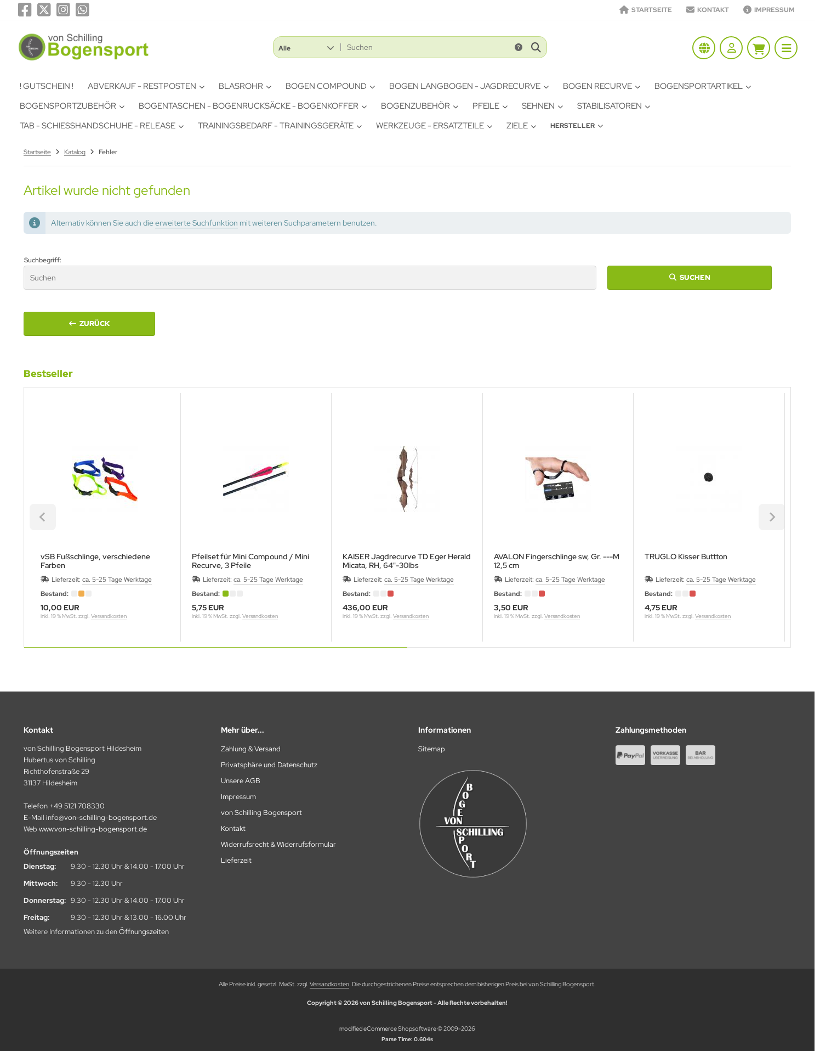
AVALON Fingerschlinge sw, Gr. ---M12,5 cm (556, 561)
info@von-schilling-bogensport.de (101, 817)
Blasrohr (245, 86)
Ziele (521, 125)
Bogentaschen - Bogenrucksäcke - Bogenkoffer (253, 105)
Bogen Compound (330, 86)
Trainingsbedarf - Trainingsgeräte (280, 125)
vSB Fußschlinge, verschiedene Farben (95, 561)
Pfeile (490, 105)
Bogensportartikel (702, 86)
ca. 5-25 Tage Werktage (117, 579)
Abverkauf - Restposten (146, 86)
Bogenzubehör (419, 105)
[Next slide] (772, 517)
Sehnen (542, 105)
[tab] (215, 655)
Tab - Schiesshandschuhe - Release (102, 125)
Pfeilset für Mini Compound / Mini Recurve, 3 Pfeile (250, 561)
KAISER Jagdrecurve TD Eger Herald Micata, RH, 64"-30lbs (407, 561)
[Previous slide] (43, 517)
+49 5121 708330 (77, 806)
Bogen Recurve (601, 86)
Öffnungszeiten (144, 931)
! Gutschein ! (46, 86)
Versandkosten (109, 616)
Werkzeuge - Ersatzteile (434, 125)
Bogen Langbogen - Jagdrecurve (469, 86)
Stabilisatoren (613, 105)
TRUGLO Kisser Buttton (686, 556)
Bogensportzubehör (72, 105)
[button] (306, 47)
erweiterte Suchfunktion (196, 223)
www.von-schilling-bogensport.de (93, 829)
